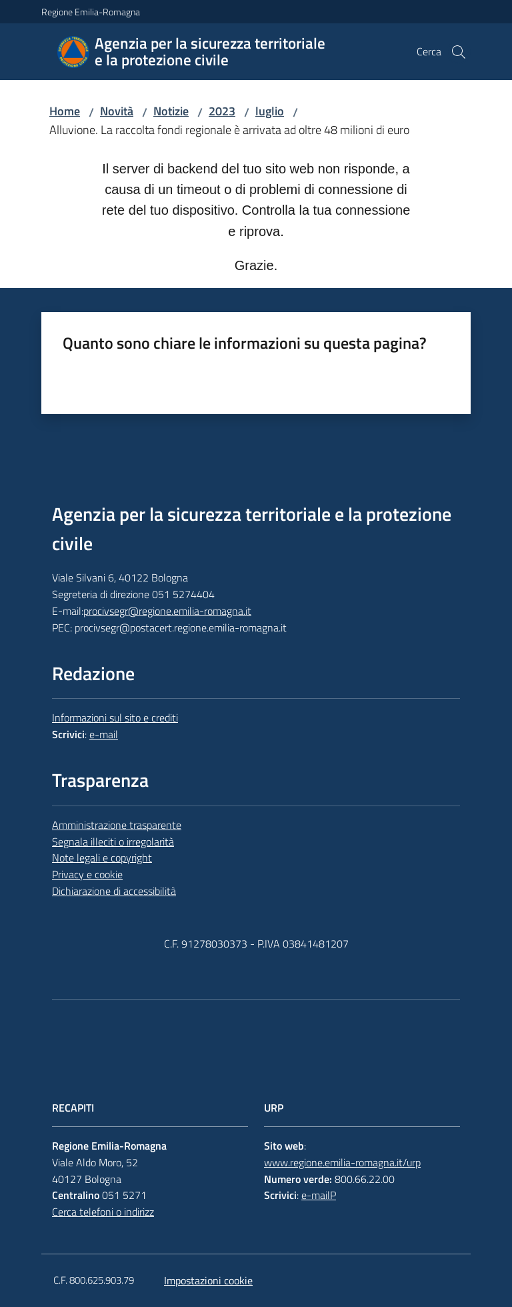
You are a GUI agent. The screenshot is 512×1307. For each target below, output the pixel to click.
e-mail (103, 734)
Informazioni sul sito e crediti (115, 718)
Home (64, 111)
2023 (222, 111)
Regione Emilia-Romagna (90, 12)
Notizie (171, 111)
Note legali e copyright (102, 858)
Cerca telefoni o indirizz (103, 1212)
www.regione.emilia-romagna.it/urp (342, 1162)
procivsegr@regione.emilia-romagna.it (167, 611)
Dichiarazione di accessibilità (114, 891)
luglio (269, 111)
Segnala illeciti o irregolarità (113, 842)
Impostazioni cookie (208, 1280)
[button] (459, 52)
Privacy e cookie (87, 874)
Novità (116, 111)
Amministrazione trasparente (116, 825)
